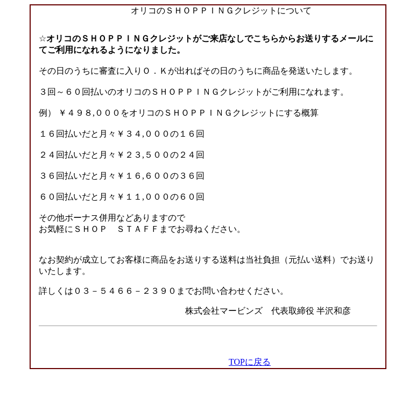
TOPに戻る (250, 361)
